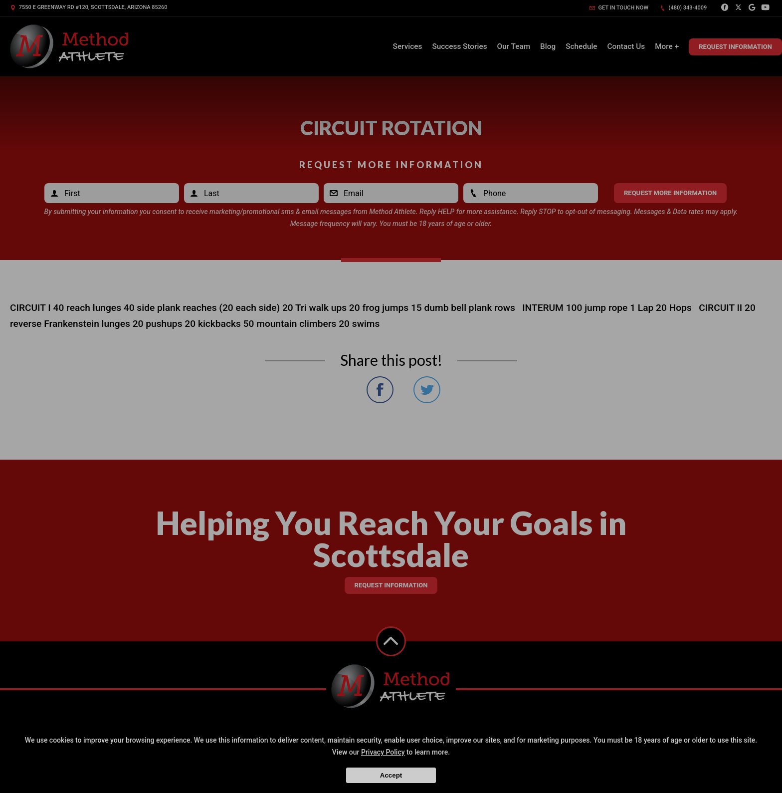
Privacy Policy (383, 752)
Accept (391, 775)
